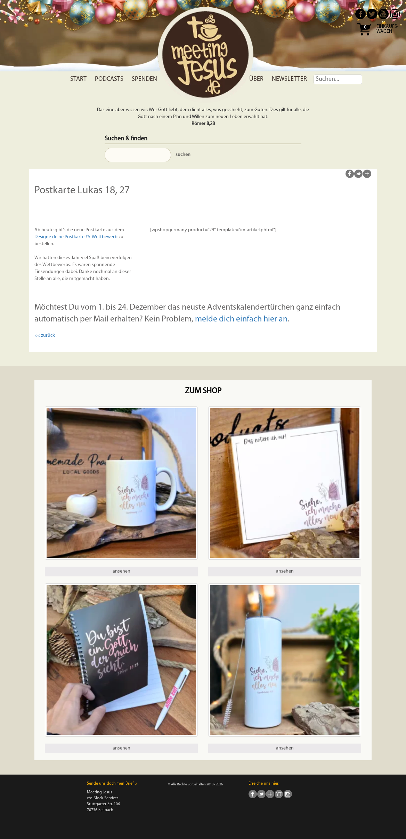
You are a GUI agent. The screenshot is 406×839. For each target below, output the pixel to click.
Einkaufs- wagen (387, 29)
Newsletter (289, 79)
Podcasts (109, 79)
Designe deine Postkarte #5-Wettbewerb (75, 237)
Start (78, 79)
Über (256, 79)
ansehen (121, 571)
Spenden (144, 79)
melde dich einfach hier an (241, 319)
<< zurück (44, 335)
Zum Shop (203, 391)
